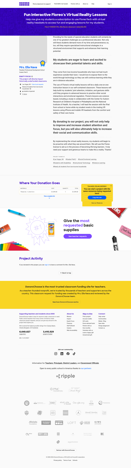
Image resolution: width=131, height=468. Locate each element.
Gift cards (85, 321)
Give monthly (86, 328)
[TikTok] (74, 353)
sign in (47, 265)
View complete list (49, 197)
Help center (101, 316)
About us (85, 4)
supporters (29, 332)
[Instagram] (55, 353)
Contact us (101, 328)
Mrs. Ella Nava (28, 67)
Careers (69, 328)
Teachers (49, 363)
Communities (102, 319)
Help (93, 4)
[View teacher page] (33, 49)
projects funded (53, 332)
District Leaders (70, 363)
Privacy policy (58, 460)
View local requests (37, 84)
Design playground (103, 325)
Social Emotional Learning (87, 159)
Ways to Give (87, 314)
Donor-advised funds (89, 323)
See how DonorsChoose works (66, 302)
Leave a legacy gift (88, 332)
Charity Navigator (24, 328)
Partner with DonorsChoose (65, 450)
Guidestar (35, 328)
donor (24, 94)
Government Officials (90, 363)
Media (100, 321)
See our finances (97, 203)
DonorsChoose (24, 4)
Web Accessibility (72, 330)
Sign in (110, 4)
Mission (69, 316)
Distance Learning (99, 163)
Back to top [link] (65, 273)
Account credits (87, 319)
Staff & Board (71, 325)
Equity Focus (70, 321)
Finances (69, 323)
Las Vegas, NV (59, 159)
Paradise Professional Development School (32, 70)
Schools (75, 460)
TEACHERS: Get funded (61, 4)
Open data (101, 323)
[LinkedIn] (62, 353)
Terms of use (67, 460)
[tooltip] (32, 76)
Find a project (87, 316)
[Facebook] (68, 353)
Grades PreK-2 (71, 159)
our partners (86, 368)
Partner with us (75, 4)
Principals (58, 363)
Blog (104, 321)
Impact (69, 319)
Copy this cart (97, 197)
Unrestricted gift (87, 335)
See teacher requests (78, 236)
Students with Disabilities (62, 163)
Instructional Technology (82, 163)
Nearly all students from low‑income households (70, 166)
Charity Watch (51, 326)
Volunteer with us (88, 330)
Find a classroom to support (42, 4)
